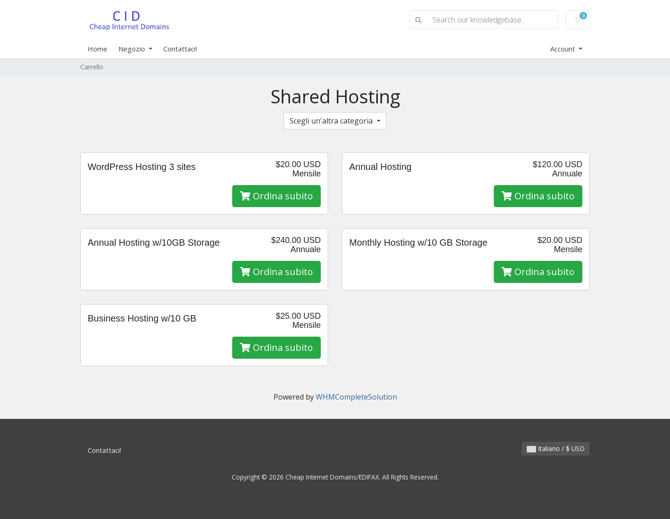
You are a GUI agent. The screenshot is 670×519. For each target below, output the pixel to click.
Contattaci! (180, 48)
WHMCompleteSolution (356, 397)
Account (563, 48)
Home (97, 48)
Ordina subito (276, 196)
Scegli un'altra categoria (332, 121)
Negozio (132, 48)
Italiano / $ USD (556, 448)
